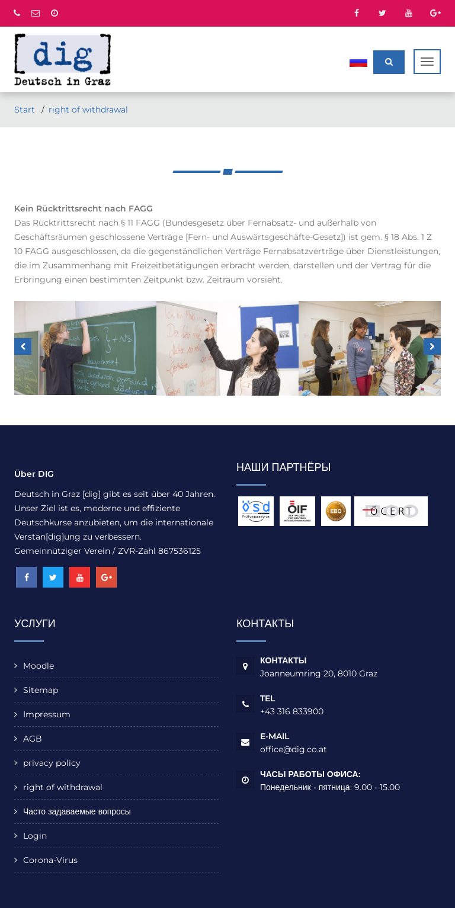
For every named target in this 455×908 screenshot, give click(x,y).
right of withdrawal (88, 109)
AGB (32, 738)
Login (35, 835)
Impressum (47, 714)
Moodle (38, 665)
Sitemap (40, 690)
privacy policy (52, 763)
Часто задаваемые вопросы (77, 811)
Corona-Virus (50, 860)
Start (25, 109)
